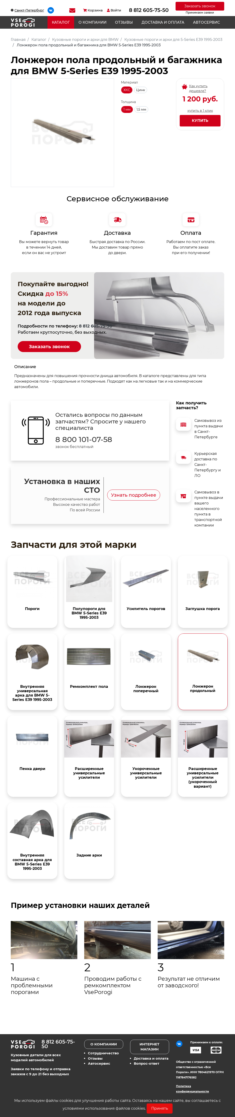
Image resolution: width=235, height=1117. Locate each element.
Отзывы (124, 22)
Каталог (61, 22)
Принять (159, 1108)
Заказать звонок (199, 6)
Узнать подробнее (133, 495)
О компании (92, 22)
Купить (200, 120)
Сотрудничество (103, 1053)
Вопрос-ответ (146, 1063)
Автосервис (206, 22)
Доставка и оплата (163, 22)
